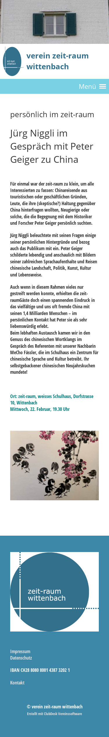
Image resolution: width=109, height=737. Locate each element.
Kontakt (17, 682)
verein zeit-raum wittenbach (57, 61)
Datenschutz (21, 658)
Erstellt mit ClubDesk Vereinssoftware (54, 713)
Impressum (20, 651)
